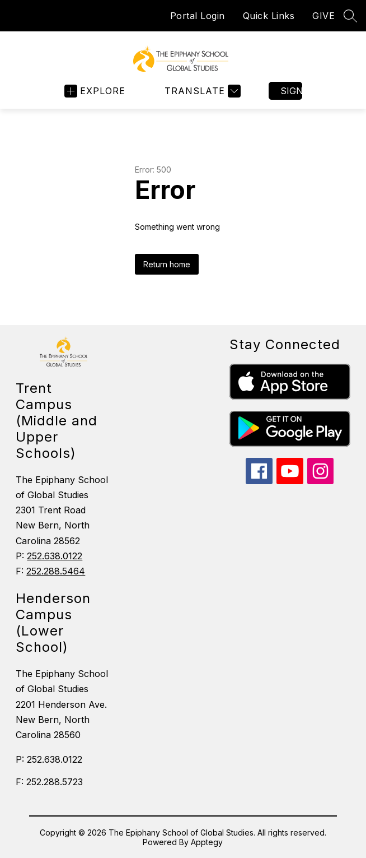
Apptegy (207, 842)
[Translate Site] (201, 91)
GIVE (323, 15)
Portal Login (197, 15)
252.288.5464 (55, 571)
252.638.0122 (54, 556)
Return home (166, 264)
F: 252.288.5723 (49, 781)
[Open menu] (94, 91)
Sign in (291, 90)
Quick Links (269, 15)
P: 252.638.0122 (49, 759)
